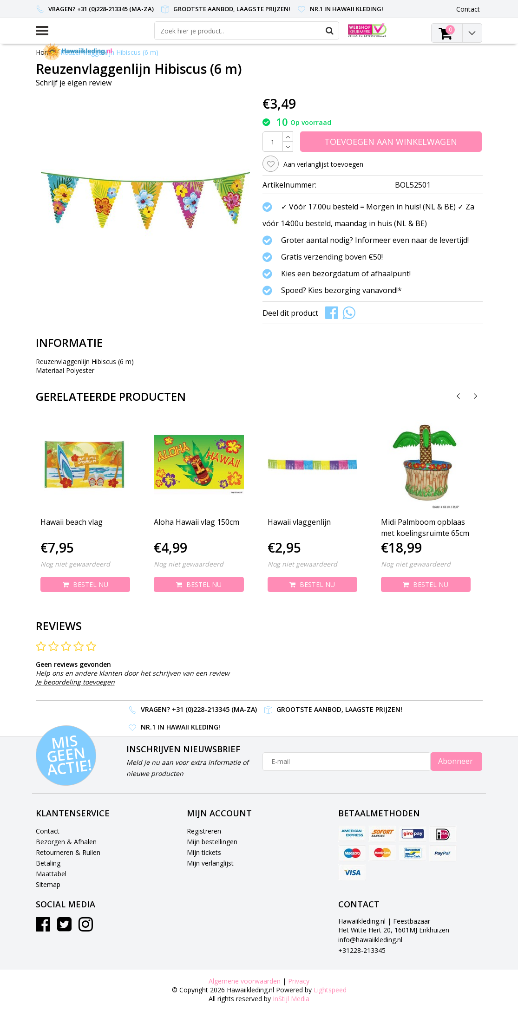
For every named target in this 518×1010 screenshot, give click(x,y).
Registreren (204, 831)
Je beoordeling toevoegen (75, 682)
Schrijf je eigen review (73, 83)
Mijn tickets (204, 852)
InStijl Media (291, 998)
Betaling (48, 863)
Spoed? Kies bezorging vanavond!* (341, 290)
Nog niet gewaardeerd (75, 564)
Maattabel (51, 873)
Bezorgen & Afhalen (66, 841)
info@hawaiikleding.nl (370, 939)
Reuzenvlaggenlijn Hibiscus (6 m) (109, 52)
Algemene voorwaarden (245, 981)
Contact (47, 831)
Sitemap (48, 884)
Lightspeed (330, 989)
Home (45, 52)
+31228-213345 (362, 950)
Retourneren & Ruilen (68, 852)
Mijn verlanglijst (210, 863)
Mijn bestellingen (212, 841)
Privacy (298, 981)
